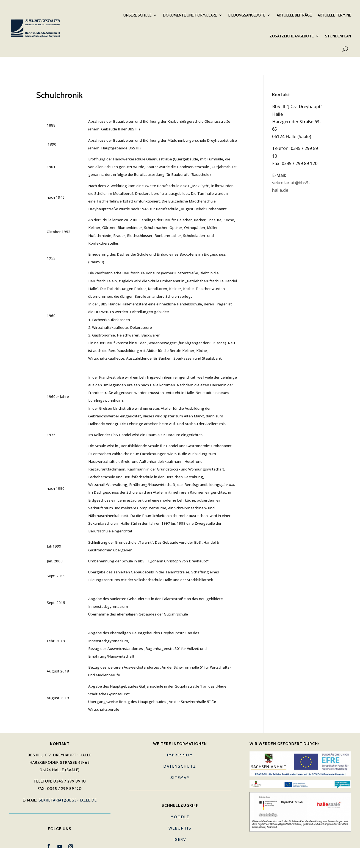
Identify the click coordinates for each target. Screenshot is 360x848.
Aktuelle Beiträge (294, 14)
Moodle (179, 796)
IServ (180, 818)
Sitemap (179, 756)
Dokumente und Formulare (190, 14)
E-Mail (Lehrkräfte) (180, 830)
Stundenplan (338, 34)
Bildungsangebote (246, 14)
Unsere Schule (137, 14)
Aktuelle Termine (334, 14)
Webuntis (180, 807)
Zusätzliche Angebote (292, 34)
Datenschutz (180, 745)
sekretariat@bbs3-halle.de (67, 779)
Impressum (180, 734)
